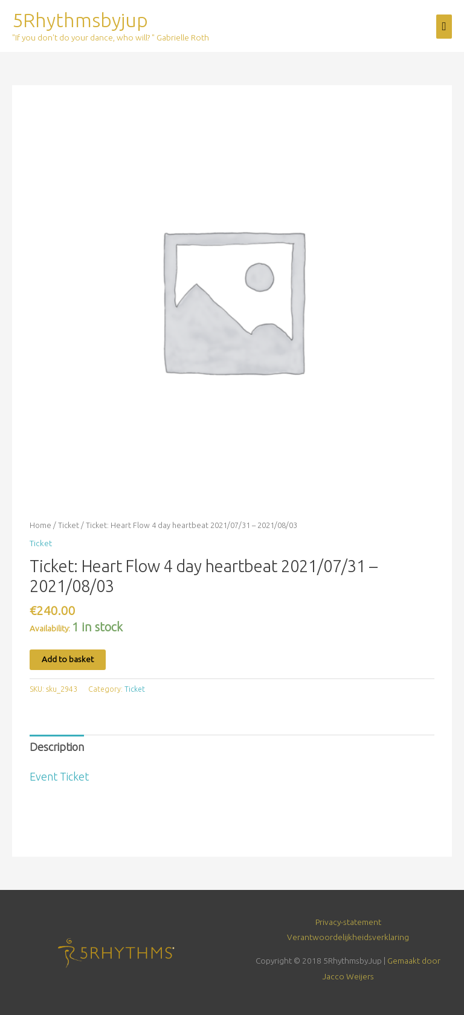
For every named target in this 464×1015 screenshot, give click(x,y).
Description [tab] (57, 747)
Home (40, 525)
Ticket (68, 525)
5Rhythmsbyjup (80, 20)
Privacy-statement (348, 922)
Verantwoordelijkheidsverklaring (348, 937)
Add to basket (68, 659)
